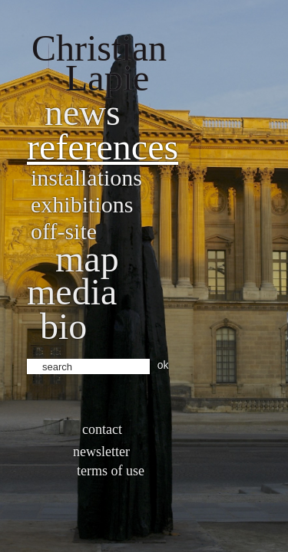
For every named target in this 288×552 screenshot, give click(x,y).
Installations (86, 177)
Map (87, 258)
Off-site (64, 231)
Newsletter (101, 451)
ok (163, 365)
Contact (102, 429)
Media (72, 291)
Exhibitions (82, 204)
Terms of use (110, 470)
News (83, 112)
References (102, 147)
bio (63, 326)
